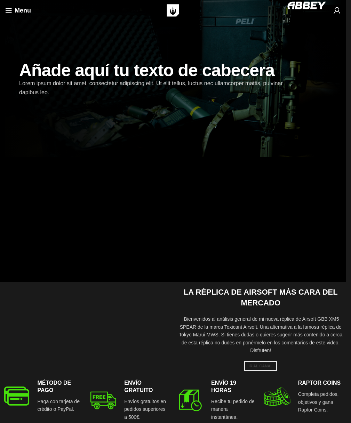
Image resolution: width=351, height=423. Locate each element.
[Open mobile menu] (18, 10)
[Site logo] (173, 10)
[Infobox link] (43, 396)
